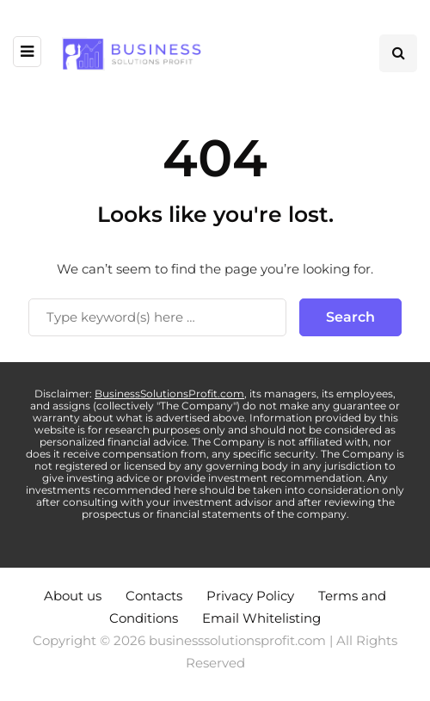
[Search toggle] (398, 53)
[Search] (157, 317)
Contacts (154, 595)
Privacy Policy (250, 595)
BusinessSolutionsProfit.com (169, 393)
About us (72, 595)
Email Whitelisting (261, 618)
